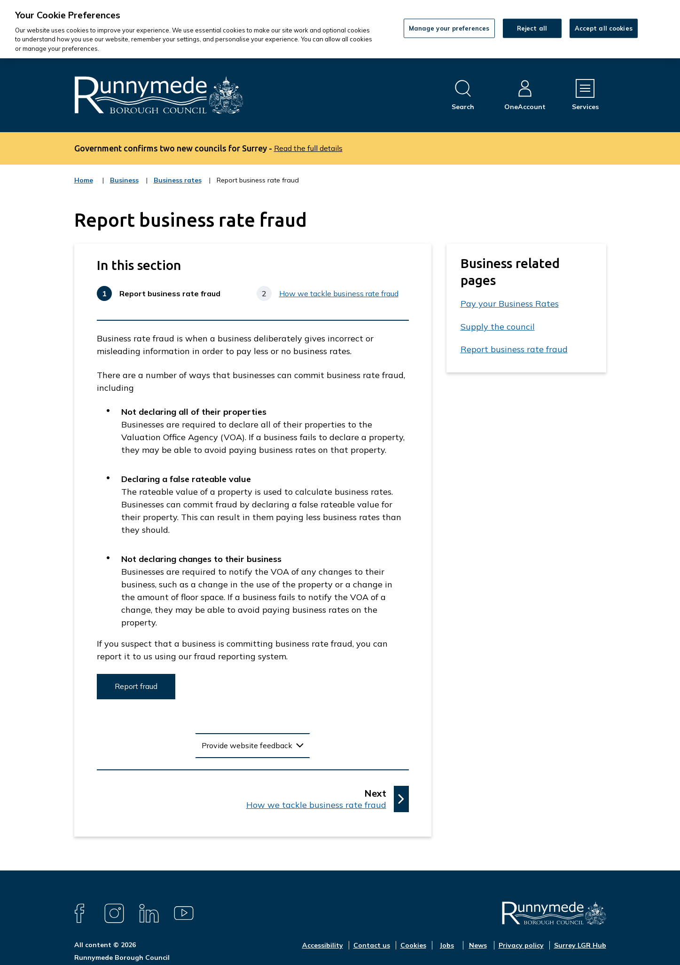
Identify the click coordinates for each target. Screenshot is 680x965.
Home (83, 180)
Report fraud (136, 686)
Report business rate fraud (514, 349)
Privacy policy (521, 945)
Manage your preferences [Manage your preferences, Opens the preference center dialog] (449, 28)
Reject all (532, 28)
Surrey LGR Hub (580, 945)
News (478, 945)
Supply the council (498, 326)
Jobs (446, 945)
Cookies (413, 945)
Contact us (371, 945)
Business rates (178, 186)
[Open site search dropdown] (462, 95)
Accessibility (322, 945)
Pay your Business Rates (510, 303)
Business (124, 186)
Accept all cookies (604, 28)
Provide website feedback (247, 745)
